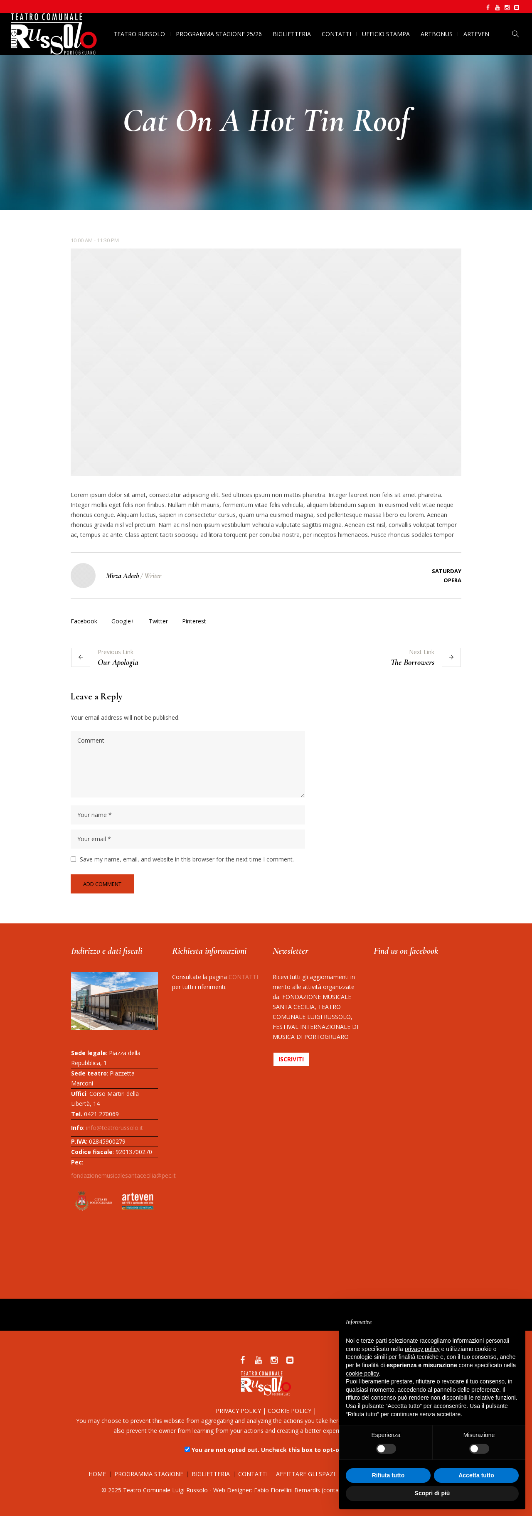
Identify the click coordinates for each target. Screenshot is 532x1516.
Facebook (84, 621)
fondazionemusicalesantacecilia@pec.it (123, 1175)
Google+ (123, 621)
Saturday (446, 571)
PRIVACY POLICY (238, 1411)
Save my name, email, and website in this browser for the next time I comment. (187, 859)
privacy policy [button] (422, 1349)
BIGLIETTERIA (211, 1474)
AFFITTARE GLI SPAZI (305, 1474)
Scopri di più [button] (432, 1493)
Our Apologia (118, 662)
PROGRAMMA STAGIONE (148, 1474)
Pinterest (194, 621)
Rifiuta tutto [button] (388, 1475)
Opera (452, 580)
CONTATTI (243, 977)
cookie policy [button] (362, 1373)
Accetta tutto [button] (476, 1475)
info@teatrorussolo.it (114, 1128)
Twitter (158, 621)
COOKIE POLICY (289, 1411)
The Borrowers (412, 662)
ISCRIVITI (291, 1059)
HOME (97, 1474)
